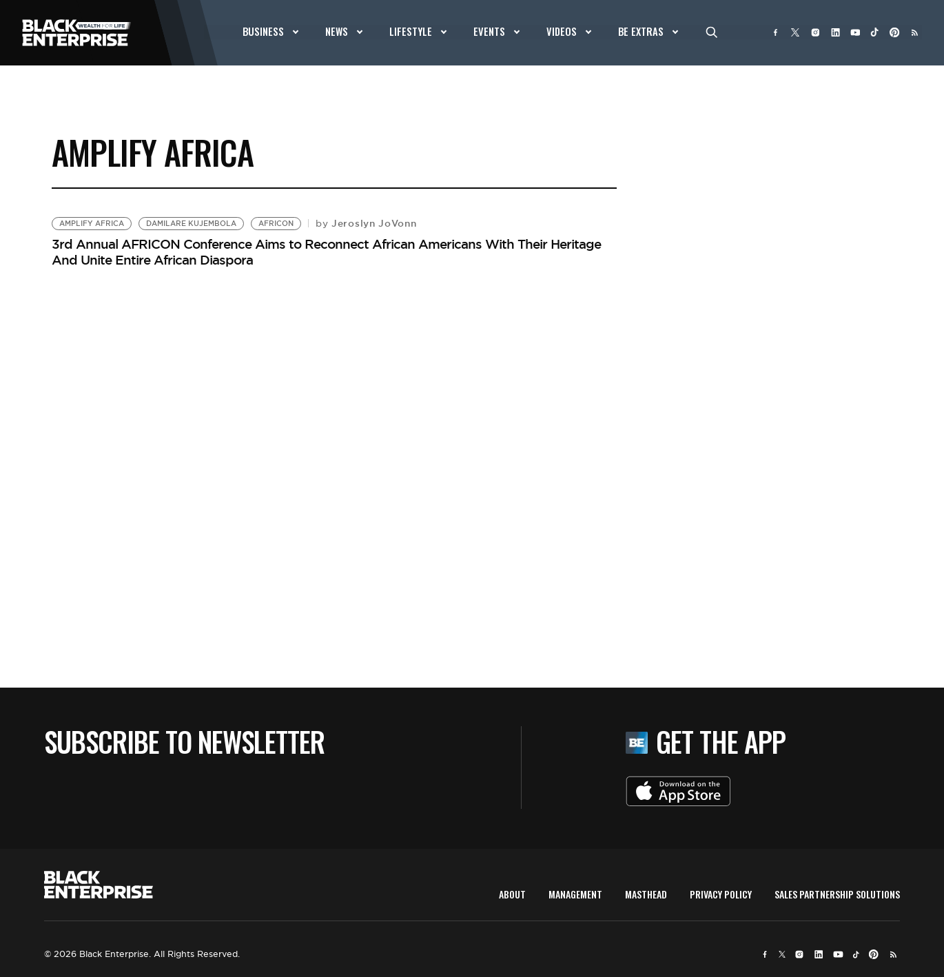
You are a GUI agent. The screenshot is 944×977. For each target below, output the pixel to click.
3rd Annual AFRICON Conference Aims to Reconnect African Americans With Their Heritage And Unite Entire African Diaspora (326, 252)
